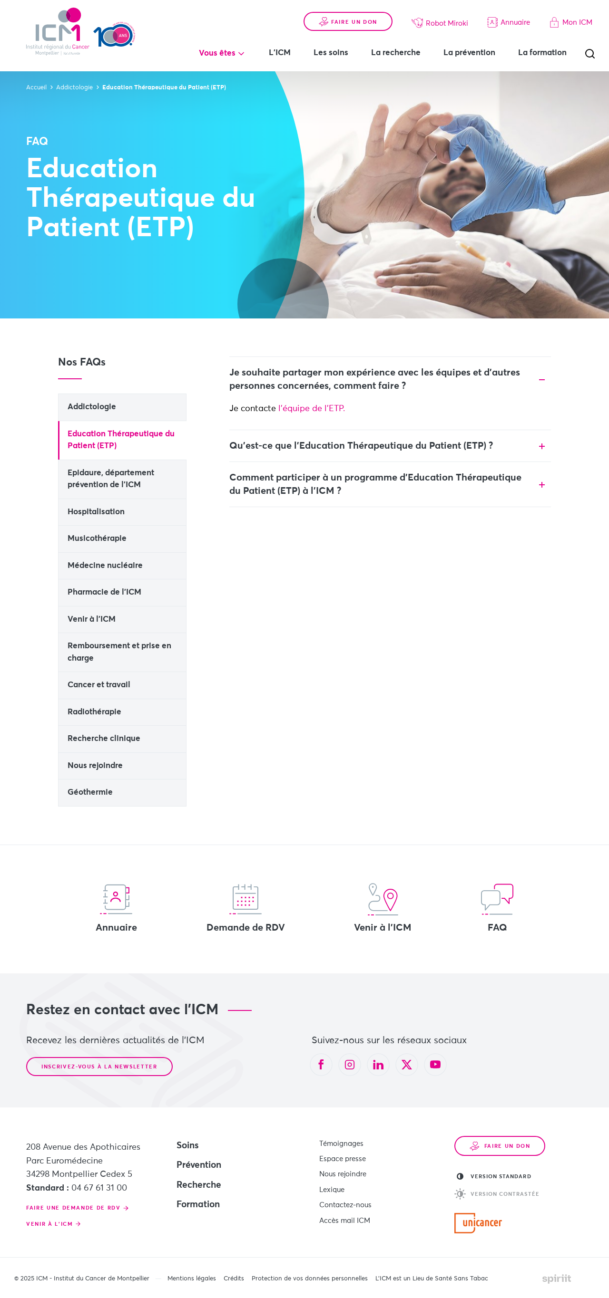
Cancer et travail (99, 685)
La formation (542, 53)
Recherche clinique (104, 739)
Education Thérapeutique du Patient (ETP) (121, 440)
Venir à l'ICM (92, 619)
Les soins (331, 53)
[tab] (390, 379)
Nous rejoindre (95, 766)
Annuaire (508, 22)
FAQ (497, 908)
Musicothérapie (97, 539)
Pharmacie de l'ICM (104, 592)
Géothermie (90, 792)
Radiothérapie (94, 712)
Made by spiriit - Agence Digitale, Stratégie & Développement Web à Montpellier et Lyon (556, 1279)
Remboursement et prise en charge (119, 652)
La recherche (396, 53)
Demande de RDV (245, 908)
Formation (198, 1204)
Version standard (494, 1176)
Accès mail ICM (344, 1217)
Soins (188, 1145)
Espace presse (342, 1158)
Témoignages (341, 1143)
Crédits (234, 1279)
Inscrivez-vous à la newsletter (99, 1066)
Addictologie (92, 407)
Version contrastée (497, 1194)
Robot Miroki (440, 23)
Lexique (331, 1187)
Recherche (199, 1185)
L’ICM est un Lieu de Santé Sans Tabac (431, 1279)
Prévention (199, 1165)
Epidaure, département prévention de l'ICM (111, 479)
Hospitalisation (96, 512)
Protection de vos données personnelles (310, 1279)
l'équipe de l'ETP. (312, 408)
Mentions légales (191, 1279)
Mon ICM (570, 22)
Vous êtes (217, 53)
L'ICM (280, 53)
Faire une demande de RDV (73, 1208)
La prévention (469, 53)
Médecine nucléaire (105, 566)
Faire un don (348, 22)
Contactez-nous (345, 1202)
